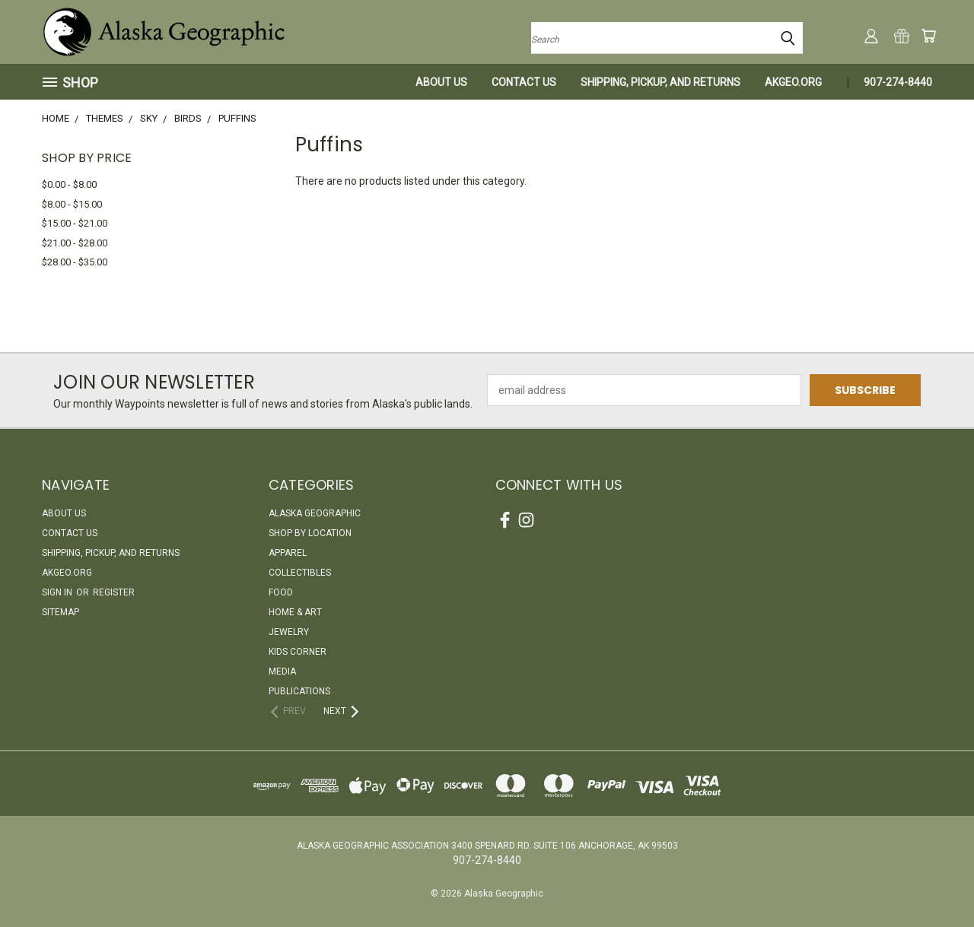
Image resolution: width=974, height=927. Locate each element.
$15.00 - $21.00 (74, 223)
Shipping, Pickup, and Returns (660, 82)
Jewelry (289, 632)
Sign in (58, 592)
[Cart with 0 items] (928, 35)
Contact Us (524, 82)
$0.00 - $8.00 (69, 184)
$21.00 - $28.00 (74, 243)
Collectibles (300, 572)
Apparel (288, 553)
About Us (441, 82)
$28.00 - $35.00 (74, 262)
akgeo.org (793, 82)
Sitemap (60, 612)
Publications (299, 691)
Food (281, 592)
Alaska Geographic (315, 513)
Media (282, 671)
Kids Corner (297, 651)
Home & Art (295, 612)
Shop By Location (310, 533)
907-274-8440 (898, 82)
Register (114, 592)
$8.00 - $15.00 (72, 204)
